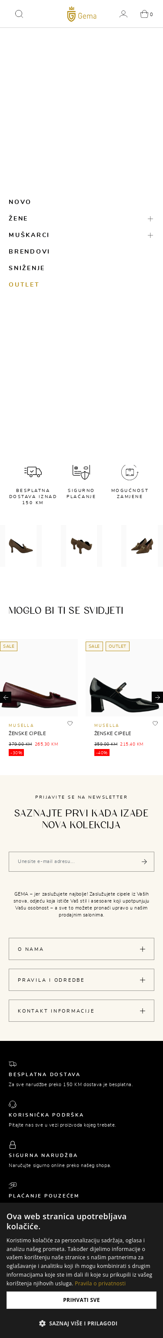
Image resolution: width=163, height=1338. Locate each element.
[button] (19, 14)
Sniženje (27, 268)
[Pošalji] (144, 862)
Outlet (24, 285)
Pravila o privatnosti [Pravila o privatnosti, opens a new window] (100, 1283)
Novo (20, 202)
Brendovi (29, 252)
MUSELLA (21, 726)
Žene (18, 219)
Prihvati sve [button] (81, 1300)
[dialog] (81, 1270)
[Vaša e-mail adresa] (81, 862)
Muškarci (29, 235)
